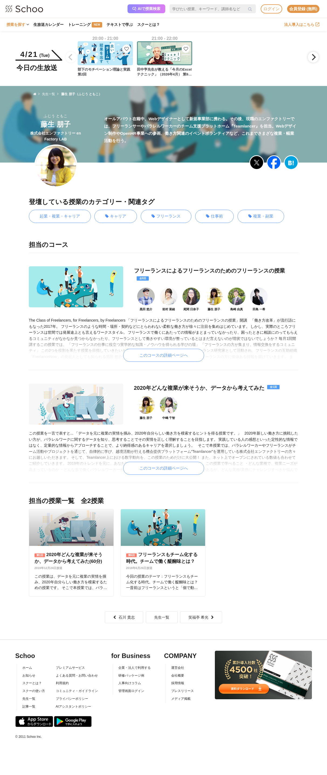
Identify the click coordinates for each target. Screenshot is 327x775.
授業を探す (17, 24)
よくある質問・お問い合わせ (77, 675)
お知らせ (28, 675)
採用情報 (177, 683)
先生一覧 (161, 617)
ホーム (27, 668)
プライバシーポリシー (72, 699)
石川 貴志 (124, 617)
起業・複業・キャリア (60, 216)
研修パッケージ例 (131, 675)
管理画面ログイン (131, 691)
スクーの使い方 (33, 691)
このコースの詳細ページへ (163, 355)
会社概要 (177, 675)
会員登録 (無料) (303, 8)
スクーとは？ (148, 24)
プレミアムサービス (70, 668)
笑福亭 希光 (201, 617)
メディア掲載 (181, 699)
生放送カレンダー (48, 24)
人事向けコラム (129, 683)
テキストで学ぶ (119, 24)
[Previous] (71, 57)
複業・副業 (260, 216)
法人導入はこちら (301, 24)
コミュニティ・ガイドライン (77, 691)
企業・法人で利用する (134, 668)
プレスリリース (182, 691)
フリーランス (166, 216)
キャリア (115, 216)
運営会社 (177, 668)
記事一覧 (28, 706)
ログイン (271, 8)
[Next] (313, 57)
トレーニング (85, 24)
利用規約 (62, 683)
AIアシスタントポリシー (73, 706)
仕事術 (214, 216)
